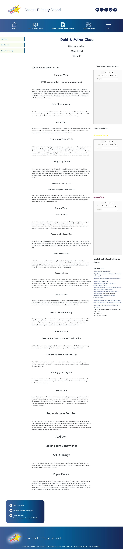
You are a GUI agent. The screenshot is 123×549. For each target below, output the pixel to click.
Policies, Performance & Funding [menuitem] (63, 28)
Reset (111, 75)
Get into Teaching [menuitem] (7, 51)
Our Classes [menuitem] (5, 45)
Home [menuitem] (14, 28)
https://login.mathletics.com (102, 271)
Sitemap (85, 546)
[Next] (112, 72)
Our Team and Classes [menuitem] (35, 28)
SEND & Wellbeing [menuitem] (89, 28)
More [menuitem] (108, 28)
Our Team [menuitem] (4, 39)
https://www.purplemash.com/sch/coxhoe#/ (107, 278)
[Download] (115, 75)
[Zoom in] (102, 75)
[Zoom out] (106, 75)
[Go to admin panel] (95, 546)
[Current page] (107, 72)
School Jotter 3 (66, 546)
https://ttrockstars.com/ (100, 281)
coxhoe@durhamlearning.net (23, 510)
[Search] (110, 79)
